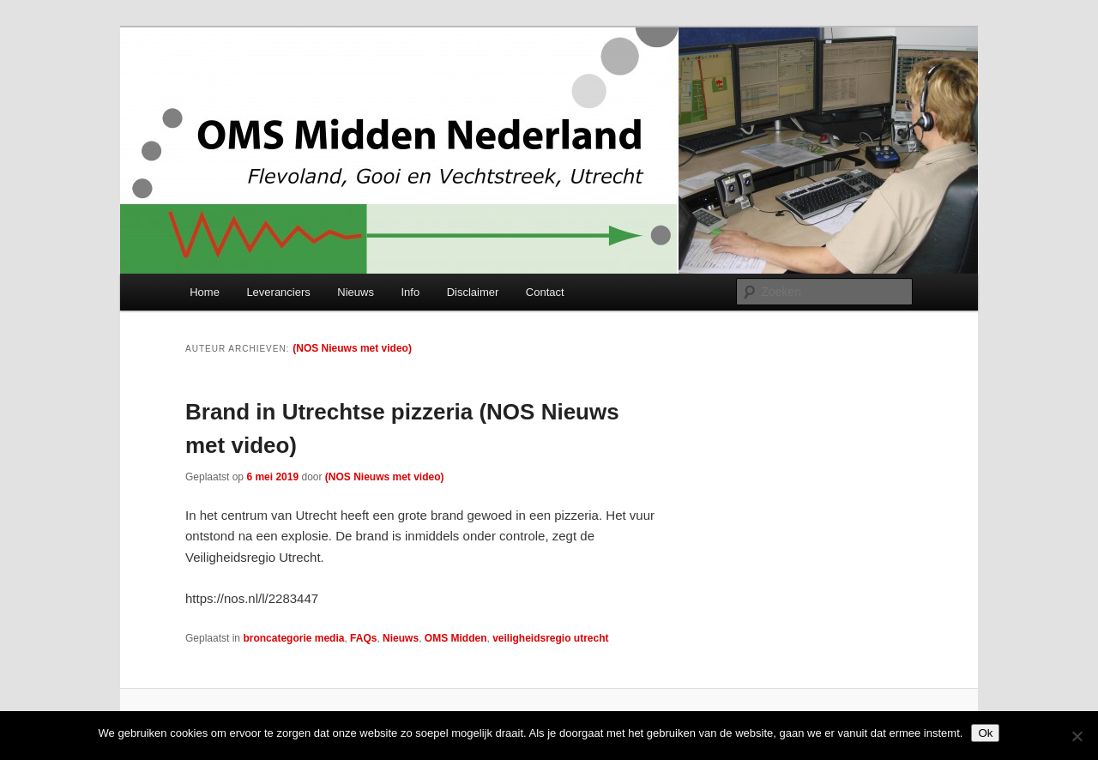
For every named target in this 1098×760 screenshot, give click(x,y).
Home (205, 292)
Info (410, 292)
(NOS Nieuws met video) (352, 348)
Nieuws (355, 292)
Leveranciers (278, 292)
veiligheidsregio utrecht (550, 638)
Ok (985, 733)
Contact (545, 292)
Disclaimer (473, 292)
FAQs (363, 638)
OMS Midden (456, 638)
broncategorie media (293, 638)
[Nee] (1076, 736)
